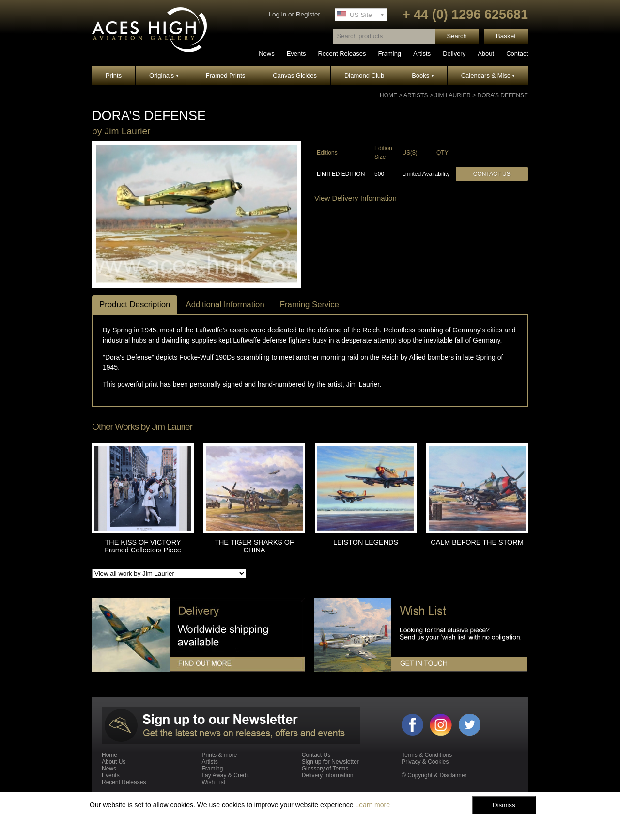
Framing (389, 53)
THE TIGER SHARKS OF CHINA (254, 546)
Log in (277, 14)
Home (388, 95)
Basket (506, 36)
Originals (163, 75)
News (267, 53)
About (486, 53)
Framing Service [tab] (309, 304)
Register (308, 14)
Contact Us (492, 174)
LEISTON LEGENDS (365, 542)
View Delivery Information (355, 198)
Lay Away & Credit (225, 775)
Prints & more (219, 755)
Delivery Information (328, 775)
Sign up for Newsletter (330, 761)
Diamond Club (364, 75)
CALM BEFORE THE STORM (477, 542)
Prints (114, 75)
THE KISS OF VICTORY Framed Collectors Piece (143, 546)
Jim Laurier (452, 95)
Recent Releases (342, 53)
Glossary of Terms (325, 768)
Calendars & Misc (487, 75)
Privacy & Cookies (425, 761)
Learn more (372, 805)
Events (296, 53)
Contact (517, 53)
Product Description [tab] (134, 304)
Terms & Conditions (427, 755)
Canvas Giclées (295, 75)
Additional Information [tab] (225, 304)
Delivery (454, 53)
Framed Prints (226, 75)
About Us (113, 761)
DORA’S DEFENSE (503, 95)
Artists (422, 53)
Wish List (213, 782)
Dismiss (504, 805)
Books (423, 75)
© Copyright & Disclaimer (434, 775)
